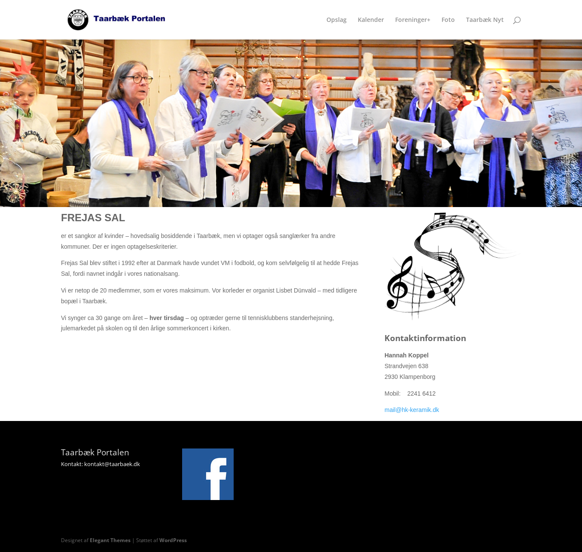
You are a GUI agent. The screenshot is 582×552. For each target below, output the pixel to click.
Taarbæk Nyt (485, 20)
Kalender (371, 20)
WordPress (173, 540)
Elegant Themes (110, 540)
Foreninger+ (412, 20)
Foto (448, 20)
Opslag (336, 20)
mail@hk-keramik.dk (411, 409)
